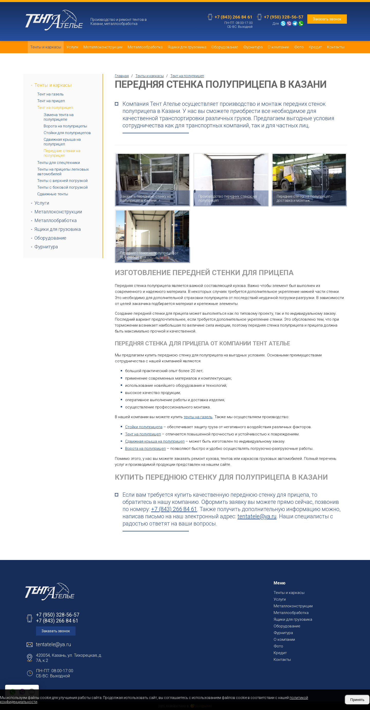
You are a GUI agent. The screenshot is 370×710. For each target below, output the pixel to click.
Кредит (315, 47)
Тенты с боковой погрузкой (62, 187)
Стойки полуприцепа (143, 427)
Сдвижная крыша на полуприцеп (62, 141)
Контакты (335, 47)
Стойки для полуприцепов (67, 132)
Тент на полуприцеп (55, 107)
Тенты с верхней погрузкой (62, 180)
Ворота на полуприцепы (65, 126)
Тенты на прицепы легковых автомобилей (63, 171)
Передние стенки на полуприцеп (62, 153)
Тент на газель (50, 94)
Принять (357, 700)
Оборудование (224, 47)
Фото (299, 47)
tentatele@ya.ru (256, 516)
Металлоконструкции (103, 47)
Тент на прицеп (51, 101)
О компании (278, 47)
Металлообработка (145, 47)
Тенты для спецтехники (58, 162)
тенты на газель (198, 417)
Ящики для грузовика (187, 47)
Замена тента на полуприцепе (58, 117)
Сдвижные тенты (52, 194)
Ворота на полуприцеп (145, 448)
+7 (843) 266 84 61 (234, 17)
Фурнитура (253, 47)
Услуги (72, 47)
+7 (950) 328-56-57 (283, 17)
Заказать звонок (327, 19)
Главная (122, 76)
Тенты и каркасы (45, 47)
